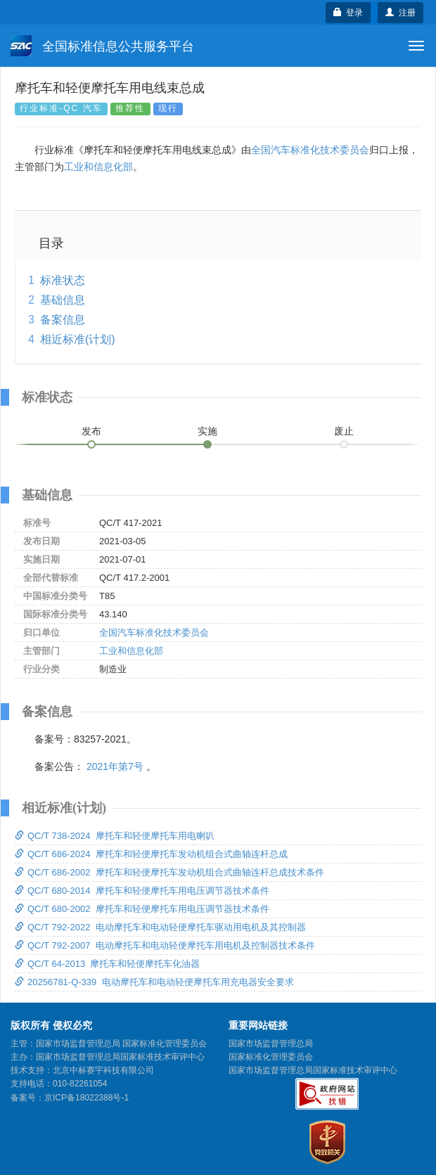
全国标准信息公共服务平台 (102, 45)
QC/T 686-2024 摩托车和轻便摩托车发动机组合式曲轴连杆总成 (151, 854)
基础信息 (62, 300)
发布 (91, 431)
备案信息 (62, 320)
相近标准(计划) (77, 339)
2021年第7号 (114, 766)
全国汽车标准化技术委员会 (310, 149)
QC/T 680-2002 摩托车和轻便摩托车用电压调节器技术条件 (142, 909)
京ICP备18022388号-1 (86, 1098)
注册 (400, 13)
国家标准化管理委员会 (271, 1057)
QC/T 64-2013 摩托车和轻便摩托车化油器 (107, 963)
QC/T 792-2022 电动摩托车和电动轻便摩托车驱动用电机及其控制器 (160, 927)
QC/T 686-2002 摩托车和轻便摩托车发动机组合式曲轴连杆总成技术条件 (169, 872)
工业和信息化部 (98, 166)
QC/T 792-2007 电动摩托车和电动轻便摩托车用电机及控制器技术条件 (165, 945)
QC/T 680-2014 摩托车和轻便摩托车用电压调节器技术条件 (142, 890)
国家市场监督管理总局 (271, 1043)
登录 (348, 13)
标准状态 (62, 280)
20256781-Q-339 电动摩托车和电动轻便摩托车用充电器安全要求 (154, 982)
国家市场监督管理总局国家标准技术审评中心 (313, 1070)
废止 (344, 431)
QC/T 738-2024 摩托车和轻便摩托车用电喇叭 (114, 835)
